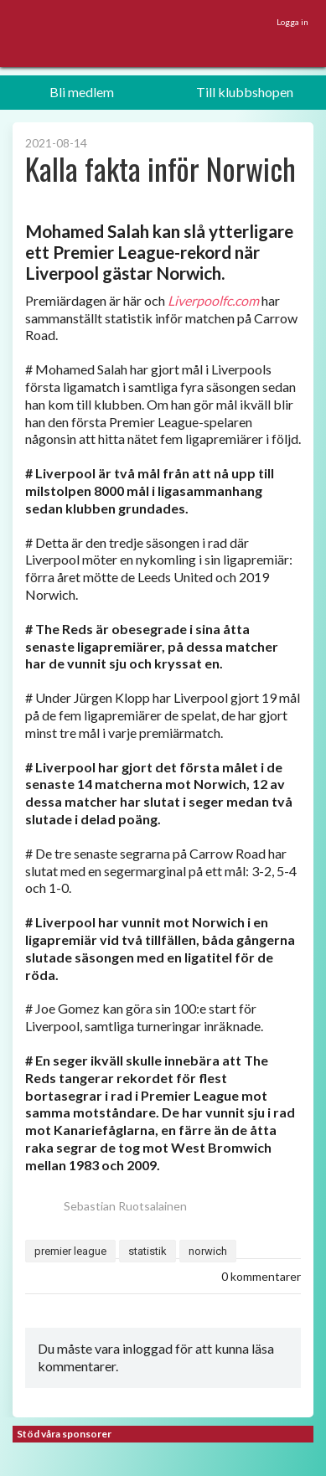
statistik (147, 1251)
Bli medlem (81, 92)
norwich (208, 1251)
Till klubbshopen (244, 92)
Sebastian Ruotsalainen (106, 1206)
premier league (70, 1251)
